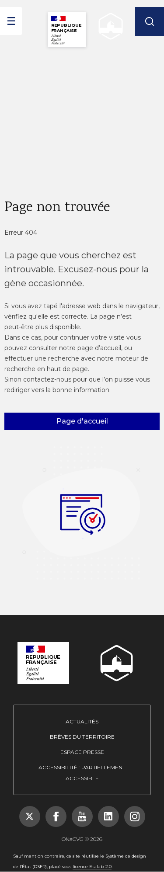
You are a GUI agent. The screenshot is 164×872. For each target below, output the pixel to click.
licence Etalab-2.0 (92, 866)
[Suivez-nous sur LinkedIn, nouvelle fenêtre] (108, 816)
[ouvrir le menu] (11, 21)
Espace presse (82, 752)
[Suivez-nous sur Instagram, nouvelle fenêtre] (134, 816)
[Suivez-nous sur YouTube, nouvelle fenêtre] (82, 816)
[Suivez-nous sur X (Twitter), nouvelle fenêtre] (29, 816)
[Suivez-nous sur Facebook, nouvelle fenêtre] (55, 816)
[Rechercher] (149, 21)
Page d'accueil (82, 421)
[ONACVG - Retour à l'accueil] (108, 26)
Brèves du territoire (82, 736)
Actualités (82, 721)
